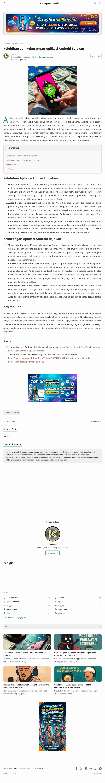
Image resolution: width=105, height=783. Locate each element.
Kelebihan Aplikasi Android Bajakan (21, 155)
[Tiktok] (95, 769)
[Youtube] (90, 769)
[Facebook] (76, 769)
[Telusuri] (100, 3)
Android (19, 118)
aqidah (60, 601)
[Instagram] (86, 769)
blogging (61, 605)
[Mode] (94, 3)
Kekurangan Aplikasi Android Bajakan (22, 160)
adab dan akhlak (12, 598)
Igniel (99, 773)
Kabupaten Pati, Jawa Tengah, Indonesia (38, 57)
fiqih (8, 613)
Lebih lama (9, 421)
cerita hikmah (11, 609)
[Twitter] (81, 769)
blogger (9, 605)
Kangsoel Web (49, 3)
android (61, 598)
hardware (61, 613)
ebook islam (62, 609)
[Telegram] (100, 769)
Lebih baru (96, 421)
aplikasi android (12, 412)
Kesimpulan (11, 164)
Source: (12, 169)
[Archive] (52, 626)
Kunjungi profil (52, 553)
